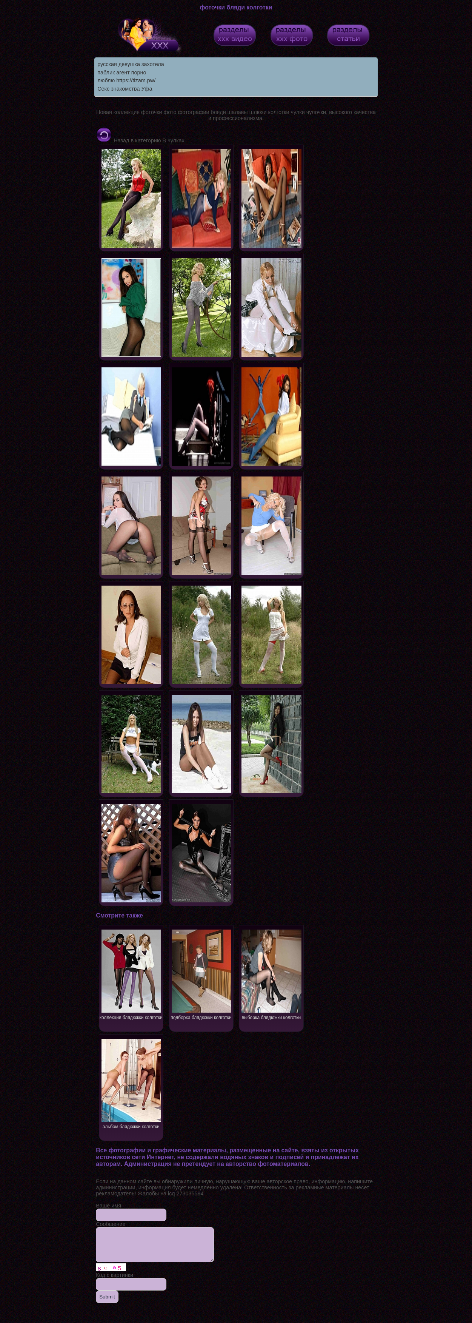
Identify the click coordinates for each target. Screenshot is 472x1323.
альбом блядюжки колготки (131, 1083)
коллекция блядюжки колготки (131, 974)
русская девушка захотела (130, 64)
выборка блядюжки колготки (271, 974)
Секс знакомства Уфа (124, 89)
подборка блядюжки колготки (202, 974)
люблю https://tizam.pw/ (126, 80)
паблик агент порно (121, 72)
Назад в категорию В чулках (140, 140)
